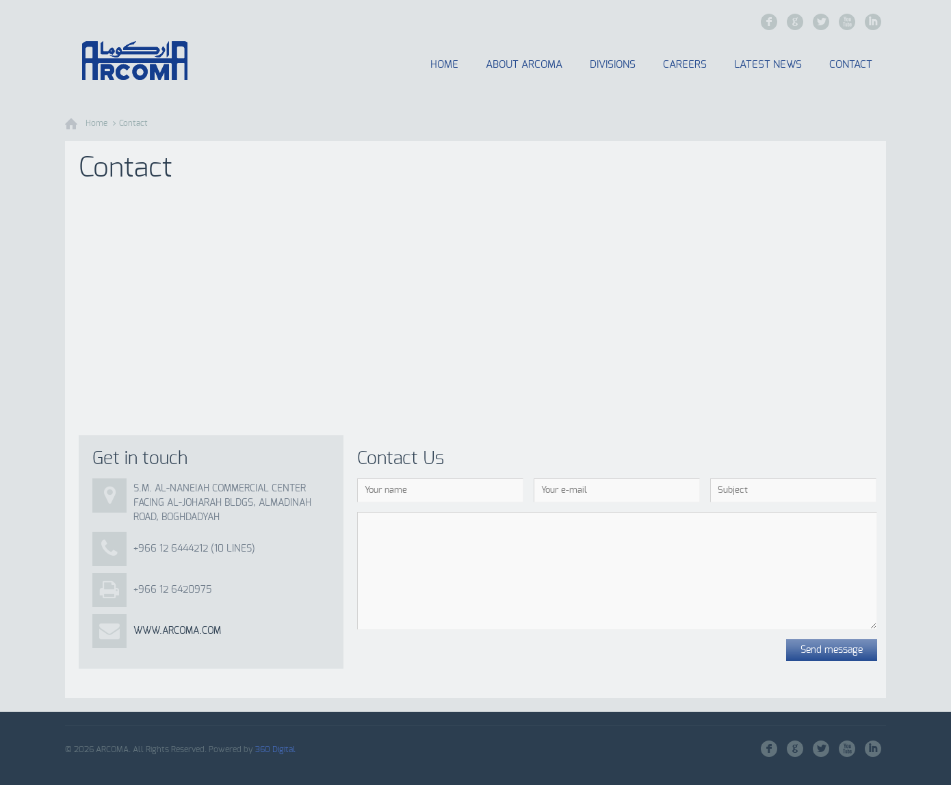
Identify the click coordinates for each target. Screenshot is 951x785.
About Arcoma (524, 65)
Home (444, 65)
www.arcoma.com (177, 631)
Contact (850, 65)
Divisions (613, 65)
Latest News (768, 65)
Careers (685, 65)
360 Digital (275, 749)
